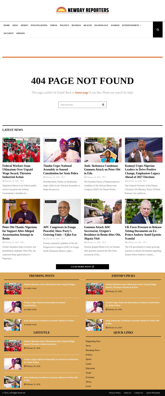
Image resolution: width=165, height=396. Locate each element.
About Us (127, 393)
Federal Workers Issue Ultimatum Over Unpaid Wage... (50, 284)
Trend (88, 373)
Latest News (12, 130)
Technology (101, 25)
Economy (90, 377)
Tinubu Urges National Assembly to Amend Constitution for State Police (60, 169)
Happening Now (93, 341)
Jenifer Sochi (31, 288)
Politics (64, 25)
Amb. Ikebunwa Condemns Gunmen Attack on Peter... (49, 320)
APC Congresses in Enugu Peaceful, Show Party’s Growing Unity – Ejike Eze (60, 231)
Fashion (115, 25)
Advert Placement (153, 393)
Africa (89, 382)
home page (81, 92)
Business (76, 25)
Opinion (20, 33)
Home (7, 25)
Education (90, 368)
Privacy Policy (115, 393)
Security (9, 33)
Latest (88, 364)
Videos (53, 25)
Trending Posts (42, 275)
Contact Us (138, 393)
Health (88, 25)
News (15, 25)
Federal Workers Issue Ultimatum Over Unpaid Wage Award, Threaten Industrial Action (130, 286)
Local (88, 386)
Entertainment (130, 25)
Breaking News (10, 140)
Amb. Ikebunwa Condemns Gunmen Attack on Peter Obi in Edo (102, 169)
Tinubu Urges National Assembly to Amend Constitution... (44, 304)
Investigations (39, 25)
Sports (24, 25)
